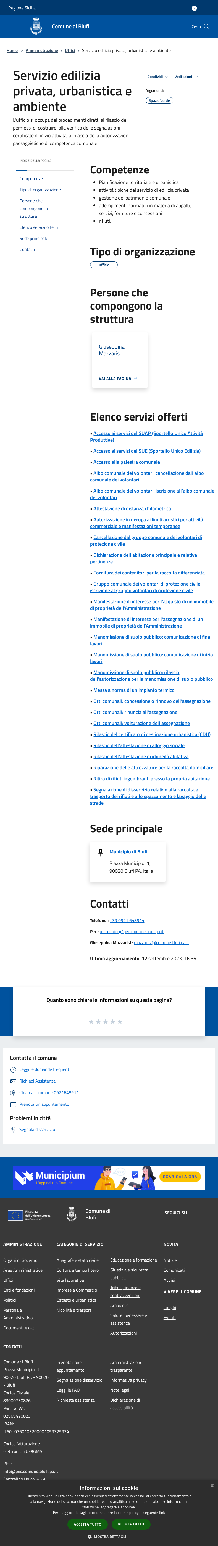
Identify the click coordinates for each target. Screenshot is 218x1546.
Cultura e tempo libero (78, 1270)
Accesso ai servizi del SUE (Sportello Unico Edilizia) (147, 451)
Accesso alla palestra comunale (126, 462)
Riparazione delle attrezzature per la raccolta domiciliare (153, 767)
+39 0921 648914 (127, 920)
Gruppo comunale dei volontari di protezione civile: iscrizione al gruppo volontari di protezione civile (145, 587)
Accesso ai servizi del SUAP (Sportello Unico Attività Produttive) (146, 436)
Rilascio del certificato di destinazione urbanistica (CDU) (152, 734)
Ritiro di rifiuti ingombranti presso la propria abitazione (151, 778)
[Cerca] (206, 26)
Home (12, 50)
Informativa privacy (128, 1380)
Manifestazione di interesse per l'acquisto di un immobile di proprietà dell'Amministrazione (152, 605)
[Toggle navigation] (11, 26)
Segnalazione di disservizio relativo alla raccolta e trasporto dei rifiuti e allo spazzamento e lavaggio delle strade (148, 796)
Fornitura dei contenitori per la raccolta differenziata (149, 572)
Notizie (170, 1260)
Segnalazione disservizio (79, 1380)
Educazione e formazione (133, 1260)
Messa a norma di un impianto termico (134, 690)
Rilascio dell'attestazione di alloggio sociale (139, 745)
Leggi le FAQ (68, 1390)
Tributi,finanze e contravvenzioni (125, 1291)
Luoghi (170, 1307)
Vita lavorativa (70, 1280)
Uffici (70, 50)
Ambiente (119, 1305)
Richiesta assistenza (76, 1400)
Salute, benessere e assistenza (128, 1319)
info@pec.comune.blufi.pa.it (30, 1471)
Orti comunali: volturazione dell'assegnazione (141, 723)
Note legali (120, 1390)
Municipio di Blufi (128, 851)
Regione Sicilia (22, 7)
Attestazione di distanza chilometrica (132, 508)
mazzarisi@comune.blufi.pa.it (161, 942)
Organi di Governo (20, 1260)
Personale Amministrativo (18, 1314)
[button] (109, 1536)
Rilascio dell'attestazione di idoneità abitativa (140, 756)
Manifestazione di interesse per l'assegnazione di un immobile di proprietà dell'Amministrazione (146, 622)
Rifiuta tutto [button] (131, 1524)
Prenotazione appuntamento (70, 1366)
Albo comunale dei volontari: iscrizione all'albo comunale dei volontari (152, 494)
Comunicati (174, 1270)
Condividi (159, 77)
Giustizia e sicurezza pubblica (129, 1274)
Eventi (170, 1317)
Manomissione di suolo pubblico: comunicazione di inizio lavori (151, 658)
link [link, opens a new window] (162, 1512)
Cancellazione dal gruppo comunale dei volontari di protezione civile (146, 541)
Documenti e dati (19, 1327)
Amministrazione (42, 50)
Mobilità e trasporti (75, 1310)
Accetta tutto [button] (87, 1524)
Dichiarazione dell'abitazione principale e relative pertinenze (143, 558)
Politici (9, 1300)
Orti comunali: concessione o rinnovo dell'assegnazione (152, 701)
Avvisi (169, 1280)
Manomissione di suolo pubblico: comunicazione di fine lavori (150, 640)
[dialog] (109, 1513)
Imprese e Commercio (77, 1290)
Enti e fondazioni (19, 1290)
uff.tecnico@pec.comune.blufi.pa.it (132, 931)
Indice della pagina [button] (35, 160)
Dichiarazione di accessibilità (125, 1404)
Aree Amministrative (23, 1270)
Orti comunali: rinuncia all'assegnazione (135, 712)
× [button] (212, 1486)
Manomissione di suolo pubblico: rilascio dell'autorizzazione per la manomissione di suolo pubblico (151, 676)
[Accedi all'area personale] (194, 8)
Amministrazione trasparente (126, 1366)
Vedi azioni (187, 77)
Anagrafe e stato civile (78, 1260)
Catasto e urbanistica (76, 1300)
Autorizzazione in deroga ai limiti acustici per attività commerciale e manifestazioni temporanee (146, 523)
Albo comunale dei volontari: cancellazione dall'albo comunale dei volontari (147, 476)
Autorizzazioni (123, 1333)
